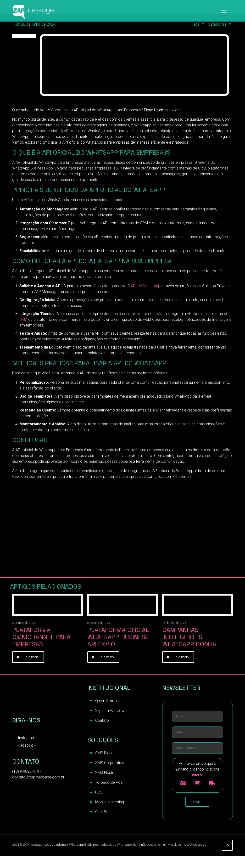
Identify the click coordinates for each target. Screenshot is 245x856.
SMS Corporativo (109, 763)
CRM (23, 319)
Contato (102, 721)
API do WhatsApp (145, 286)
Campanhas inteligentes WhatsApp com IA (189, 637)
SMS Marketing (108, 753)
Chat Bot (102, 812)
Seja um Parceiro (109, 711)
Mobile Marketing (109, 802)
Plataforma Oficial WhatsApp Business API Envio (118, 637)
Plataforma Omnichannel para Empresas (41, 637)
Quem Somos (107, 701)
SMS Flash (104, 773)
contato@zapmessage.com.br (38, 777)
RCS (98, 792)
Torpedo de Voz (108, 783)
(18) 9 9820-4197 (26, 772)
